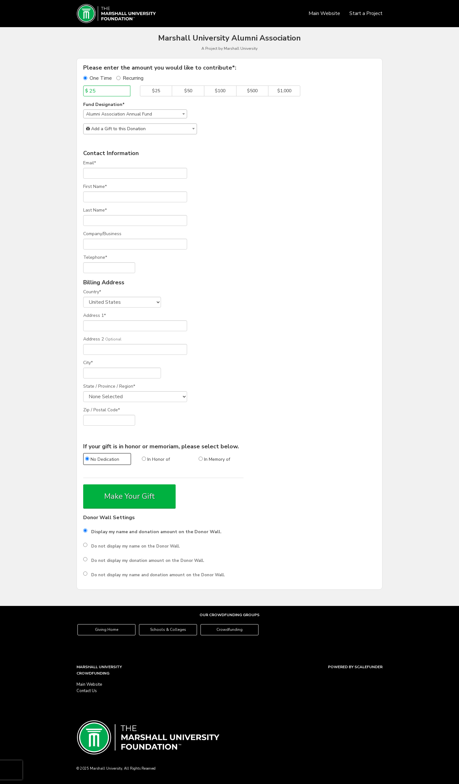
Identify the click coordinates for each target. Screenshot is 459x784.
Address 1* (94, 315)
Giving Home (106, 629)
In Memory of (214, 459)
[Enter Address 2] (135, 349)
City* (88, 363)
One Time (97, 78)
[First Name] (135, 196)
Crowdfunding (229, 629)
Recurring (129, 78)
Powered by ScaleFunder (355, 666)
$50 (188, 91)
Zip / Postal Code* (101, 410)
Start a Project (365, 13)
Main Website (325, 13)
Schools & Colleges (168, 629)
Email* (89, 163)
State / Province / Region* (109, 386)
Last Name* (95, 210)
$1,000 (284, 91)
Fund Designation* (104, 104)
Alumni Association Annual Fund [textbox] (119, 114)
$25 (156, 91)
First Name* (95, 186)
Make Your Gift (129, 496)
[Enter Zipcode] (109, 420)
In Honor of (156, 459)
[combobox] (135, 113)
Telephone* (95, 257)
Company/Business (102, 234)
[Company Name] (135, 244)
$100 (220, 91)
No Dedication (102, 459)
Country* (92, 292)
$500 (252, 91)
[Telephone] (109, 267)
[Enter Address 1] (135, 325)
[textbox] (140, 129)
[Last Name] (135, 220)
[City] (122, 373)
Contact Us (86, 691)
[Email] (135, 173)
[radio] (106, 460)
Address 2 (93, 339)
